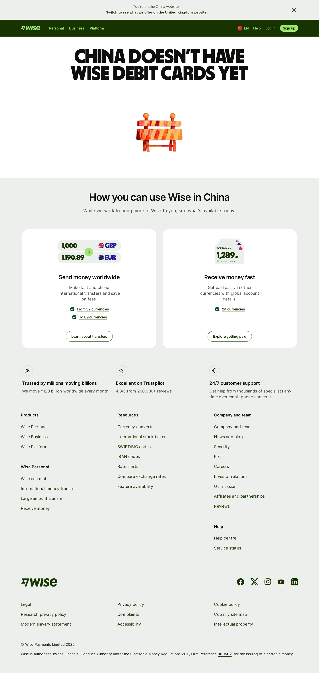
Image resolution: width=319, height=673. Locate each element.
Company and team (233, 426)
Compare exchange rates (141, 476)
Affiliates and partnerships (239, 496)
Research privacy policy (43, 614)
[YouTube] (281, 582)
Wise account (34, 478)
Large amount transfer (42, 498)
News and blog (228, 436)
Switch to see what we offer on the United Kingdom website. (157, 12)
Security (222, 446)
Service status (227, 548)
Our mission (225, 486)
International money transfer (48, 488)
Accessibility (129, 624)
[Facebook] (240, 582)
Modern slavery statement (46, 624)
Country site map (230, 614)
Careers (221, 466)
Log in (270, 28)
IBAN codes (128, 456)
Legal (26, 604)
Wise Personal (34, 426)
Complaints (128, 614)
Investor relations (230, 476)
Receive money (35, 508)
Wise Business (34, 436)
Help (257, 28)
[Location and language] (243, 28)
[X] (254, 582)
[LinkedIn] (294, 582)
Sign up (289, 28)
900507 (224, 653)
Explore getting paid (229, 336)
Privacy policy (130, 604)
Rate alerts (127, 466)
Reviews (222, 506)
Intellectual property (233, 624)
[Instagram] (268, 582)
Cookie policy (227, 604)
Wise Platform (34, 446)
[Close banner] (294, 9)
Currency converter (136, 426)
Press (219, 456)
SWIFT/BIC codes (134, 446)
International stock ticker (141, 436)
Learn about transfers (89, 336)
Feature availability (135, 486)
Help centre (225, 538)
